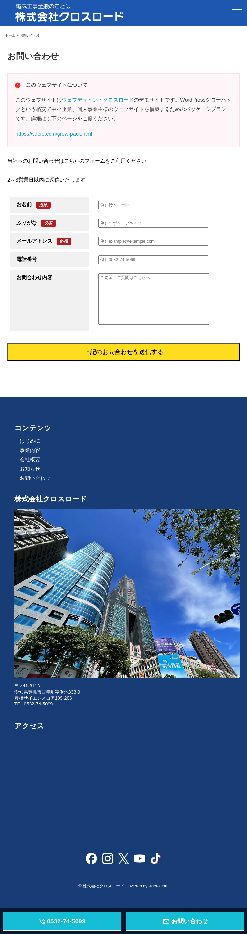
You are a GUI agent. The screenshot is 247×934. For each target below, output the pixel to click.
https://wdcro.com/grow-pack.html (53, 134)
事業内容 (30, 450)
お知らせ (30, 468)
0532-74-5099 (62, 921)
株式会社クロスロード (103, 886)
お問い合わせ (35, 478)
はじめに (30, 441)
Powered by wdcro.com (147, 886)
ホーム (10, 35)
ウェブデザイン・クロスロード (98, 100)
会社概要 (30, 459)
